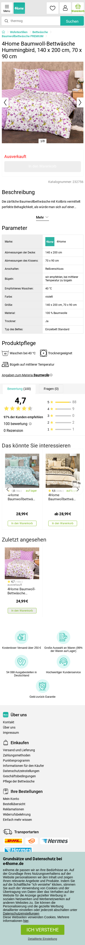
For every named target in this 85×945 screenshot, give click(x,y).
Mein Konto (11, 799)
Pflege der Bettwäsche (18, 781)
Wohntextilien (18, 32)
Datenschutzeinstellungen (21, 913)
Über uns (9, 727)
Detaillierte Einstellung (42, 938)
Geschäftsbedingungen (19, 776)
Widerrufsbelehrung (17, 814)
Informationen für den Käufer (23, 766)
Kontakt (8, 722)
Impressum (11, 732)
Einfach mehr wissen (17, 819)
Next (77, 489)
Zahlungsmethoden (16, 755)
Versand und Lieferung (19, 750)
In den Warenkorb (42, 166)
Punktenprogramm (16, 760)
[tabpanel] (42, 102)
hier (26, 921)
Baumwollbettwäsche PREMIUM (22, 36)
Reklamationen (13, 809)
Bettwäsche (40, 32)
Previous (7, 489)
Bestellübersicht (14, 804)
